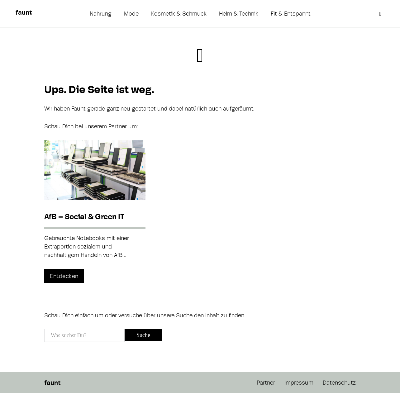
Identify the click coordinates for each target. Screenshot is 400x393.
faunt (24, 12)
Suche (143, 335)
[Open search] (380, 13)
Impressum (298, 382)
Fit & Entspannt (291, 13)
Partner (266, 382)
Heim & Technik (238, 13)
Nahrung (101, 13)
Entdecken (64, 276)
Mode (131, 13)
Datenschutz (339, 382)
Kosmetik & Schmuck (179, 13)
